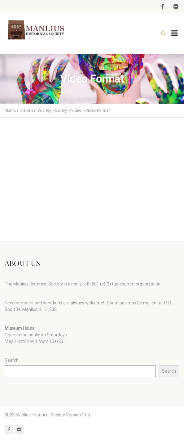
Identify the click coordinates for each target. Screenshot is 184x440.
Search (12, 360)
